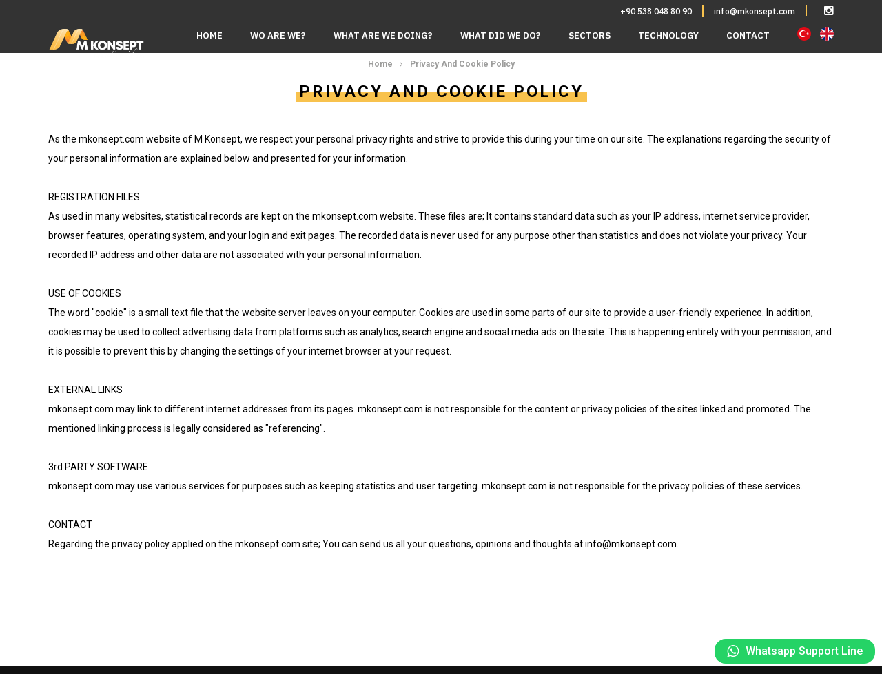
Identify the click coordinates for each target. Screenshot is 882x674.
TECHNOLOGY (668, 35)
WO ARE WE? (278, 35)
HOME (209, 35)
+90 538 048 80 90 (656, 11)
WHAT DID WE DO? (500, 35)
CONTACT (748, 35)
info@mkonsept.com (754, 11)
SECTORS (589, 35)
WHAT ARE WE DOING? (383, 35)
